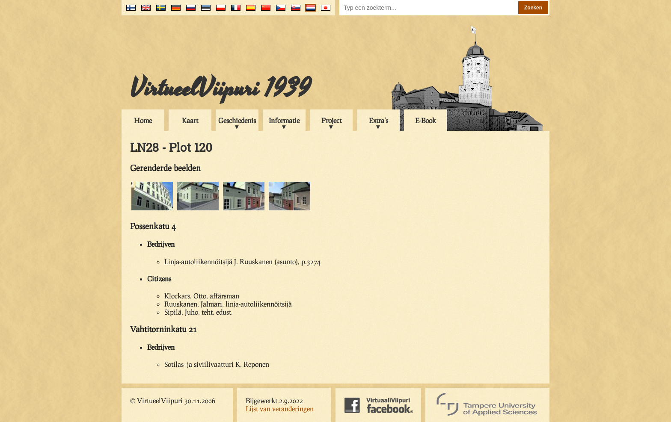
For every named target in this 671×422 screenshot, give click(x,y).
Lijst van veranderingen (280, 408)
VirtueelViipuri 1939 (220, 88)
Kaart (190, 120)
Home (143, 120)
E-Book (425, 120)
